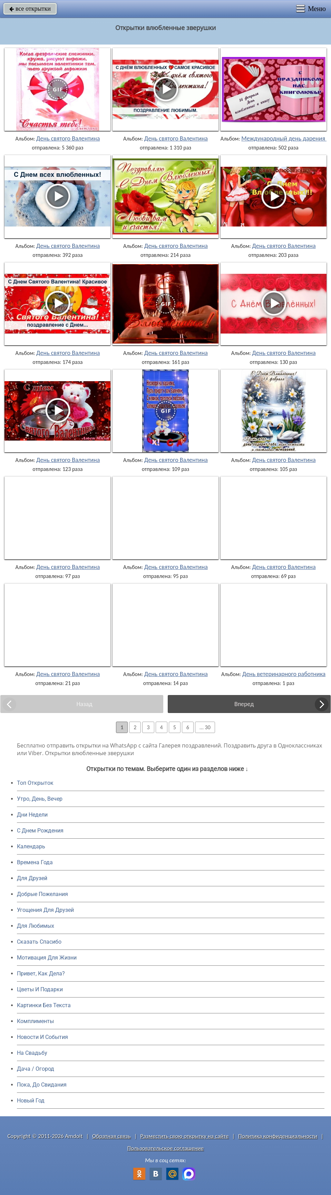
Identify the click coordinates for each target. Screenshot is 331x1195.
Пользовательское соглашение (165, 1148)
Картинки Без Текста (44, 1005)
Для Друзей (32, 878)
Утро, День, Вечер (39, 799)
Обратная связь (111, 1136)
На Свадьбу (32, 1053)
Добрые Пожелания (42, 894)
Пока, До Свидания (42, 1084)
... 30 (205, 727)
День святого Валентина (68, 138)
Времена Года (35, 862)
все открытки (30, 8)
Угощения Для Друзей (45, 910)
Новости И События (42, 1037)
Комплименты (35, 1021)
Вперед (244, 704)
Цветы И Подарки (40, 989)
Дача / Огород (35, 1069)
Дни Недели (32, 814)
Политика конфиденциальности (277, 1136)
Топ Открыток (35, 783)
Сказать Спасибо (39, 941)
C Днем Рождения (40, 830)
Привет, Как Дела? (41, 973)
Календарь (31, 846)
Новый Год (31, 1100)
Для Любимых (35, 926)
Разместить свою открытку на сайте (184, 1136)
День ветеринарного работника (283, 674)
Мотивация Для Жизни (47, 957)
